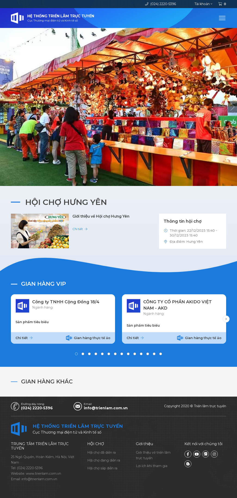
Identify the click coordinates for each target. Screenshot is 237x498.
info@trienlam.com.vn (106, 408)
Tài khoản (203, 4)
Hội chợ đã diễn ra (101, 452)
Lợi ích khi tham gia (151, 466)
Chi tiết (79, 229)
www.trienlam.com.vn (43, 473)
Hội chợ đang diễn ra (103, 460)
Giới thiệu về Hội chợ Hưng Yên (100, 216)
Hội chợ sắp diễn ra (102, 468)
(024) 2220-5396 (160, 4)
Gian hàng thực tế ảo (88, 338)
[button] (4, 107)
